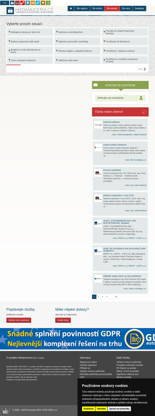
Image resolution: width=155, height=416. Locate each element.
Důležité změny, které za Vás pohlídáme (122, 276)
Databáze (139, 8)
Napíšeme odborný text (128, 374)
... (111, 297)
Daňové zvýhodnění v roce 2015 (118, 195)
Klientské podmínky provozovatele (96, 374)
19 (116, 297)
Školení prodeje (124, 377)
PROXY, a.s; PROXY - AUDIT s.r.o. (132, 238)
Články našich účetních (109, 111)
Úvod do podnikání (112, 170)
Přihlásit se (85, 368)
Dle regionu (82, 8)
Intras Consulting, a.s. (137, 289)
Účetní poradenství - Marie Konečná (131, 135)
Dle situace (112, 8)
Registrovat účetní (88, 362)
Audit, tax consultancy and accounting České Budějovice (124, 249)
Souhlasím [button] (89, 409)
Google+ (41, 358)
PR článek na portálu (126, 368)
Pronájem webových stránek (130, 365)
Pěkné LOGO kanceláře (128, 371)
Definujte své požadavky (110, 98)
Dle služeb (97, 8)
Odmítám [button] (101, 409)
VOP (82, 377)
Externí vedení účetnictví (115, 145)
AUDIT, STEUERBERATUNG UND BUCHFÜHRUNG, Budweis (119, 222)
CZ (4, 3)
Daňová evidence (111, 122)
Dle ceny (126, 8)
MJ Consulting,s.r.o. (138, 160)
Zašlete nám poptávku (18, 320)
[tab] (120, 98)
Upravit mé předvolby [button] (119, 409)
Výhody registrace (88, 365)
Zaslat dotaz (63, 320)
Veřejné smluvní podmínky (92, 371)
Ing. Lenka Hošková (138, 185)
